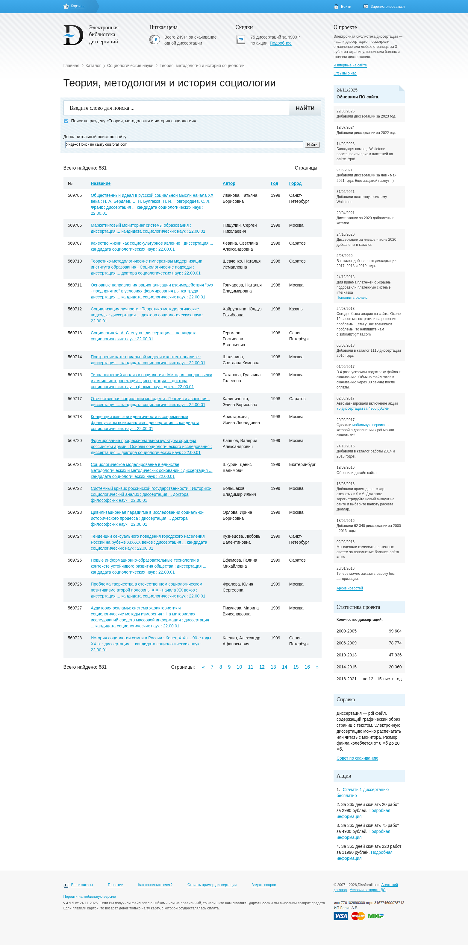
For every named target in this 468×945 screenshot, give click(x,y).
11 (250, 667)
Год (274, 183)
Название (100, 183)
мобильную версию (368, 425)
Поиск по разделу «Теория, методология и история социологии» (129, 121)
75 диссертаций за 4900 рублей (363, 408)
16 (307, 667)
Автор (229, 183)
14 (284, 667)
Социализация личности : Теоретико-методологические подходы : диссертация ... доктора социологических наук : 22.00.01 (147, 315)
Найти (305, 109)
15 (296, 667)
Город (295, 183)
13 (273, 667)
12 (262, 667)
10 (239, 667)
